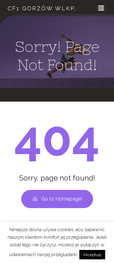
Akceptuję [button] (92, 254)
